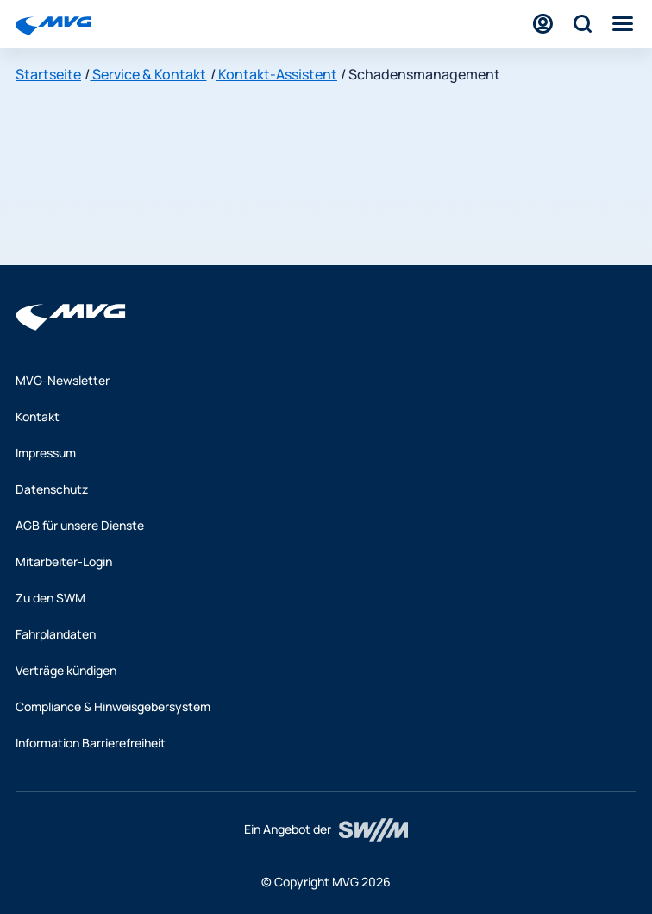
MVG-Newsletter (63, 380)
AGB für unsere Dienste (80, 525)
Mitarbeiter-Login (64, 561)
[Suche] (582, 24)
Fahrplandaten (56, 634)
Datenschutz (52, 489)
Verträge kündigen (66, 670)
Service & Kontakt (148, 74)
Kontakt (38, 416)
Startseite (48, 74)
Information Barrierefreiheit (91, 742)
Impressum (46, 452)
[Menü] (622, 24)
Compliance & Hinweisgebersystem (113, 706)
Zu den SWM (50, 597)
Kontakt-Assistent (276, 74)
